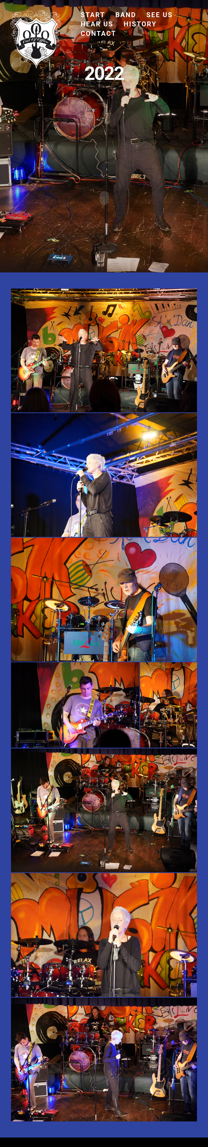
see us (160, 15)
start (93, 15)
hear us (97, 24)
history (140, 24)
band (125, 15)
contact (98, 33)
